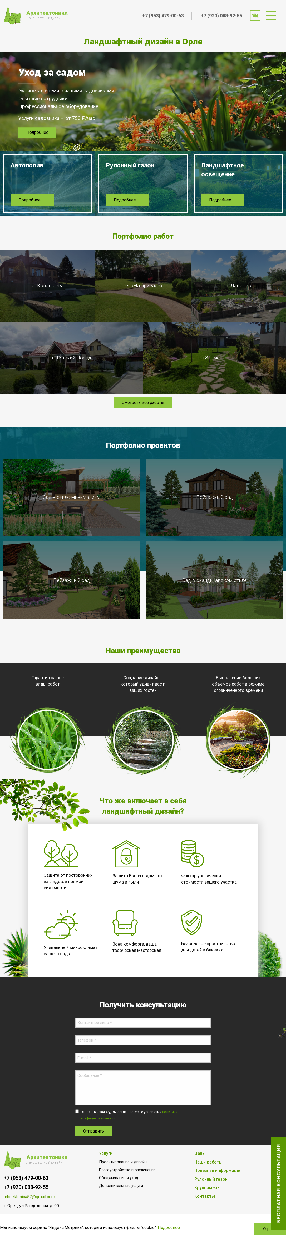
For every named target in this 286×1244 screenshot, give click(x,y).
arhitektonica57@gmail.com (29, 1197)
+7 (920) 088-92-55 (221, 15)
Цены (200, 1154)
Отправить (93, 1131)
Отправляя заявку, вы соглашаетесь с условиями (129, 1116)
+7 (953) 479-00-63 (163, 15)
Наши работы (208, 1162)
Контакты (204, 1197)
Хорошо (270, 1228)
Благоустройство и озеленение (127, 1170)
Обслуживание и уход (118, 1178)
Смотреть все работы (143, 403)
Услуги (105, 1154)
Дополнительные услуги (121, 1186)
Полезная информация (217, 1171)
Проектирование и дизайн (123, 1162)
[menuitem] (272, 15)
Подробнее (37, 132)
